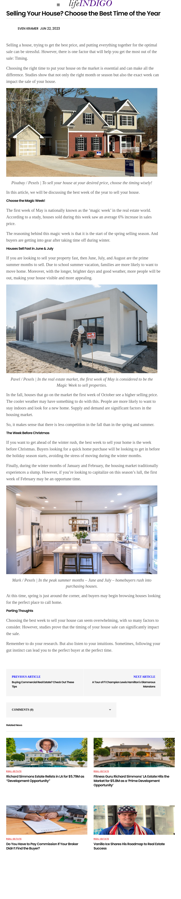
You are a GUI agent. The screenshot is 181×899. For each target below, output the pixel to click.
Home (111, 882)
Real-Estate (14, 771)
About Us (74, 882)
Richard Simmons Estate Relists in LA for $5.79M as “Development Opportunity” (45, 778)
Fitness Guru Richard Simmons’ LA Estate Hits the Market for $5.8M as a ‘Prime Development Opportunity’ (131, 781)
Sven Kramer (28, 28)
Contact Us (94, 882)
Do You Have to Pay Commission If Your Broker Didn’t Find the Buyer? (42, 846)
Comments (22, 709)
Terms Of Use (129, 882)
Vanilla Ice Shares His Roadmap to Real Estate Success (129, 846)
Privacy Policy (52, 882)
